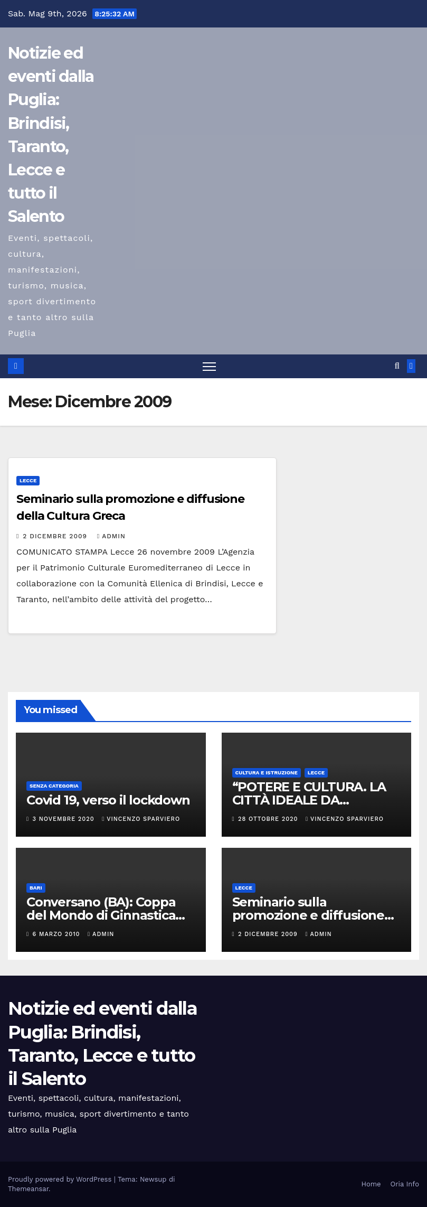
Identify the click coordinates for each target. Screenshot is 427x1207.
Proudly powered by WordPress (61, 1179)
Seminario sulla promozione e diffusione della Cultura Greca (308, 915)
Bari (36, 888)
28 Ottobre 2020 (269, 819)
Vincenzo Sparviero (141, 819)
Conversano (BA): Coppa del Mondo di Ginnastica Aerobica (101, 915)
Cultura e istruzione (266, 772)
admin (111, 536)
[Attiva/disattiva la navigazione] (209, 366)
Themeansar (28, 1189)
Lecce (28, 480)
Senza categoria (54, 786)
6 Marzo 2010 (57, 934)
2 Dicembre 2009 (56, 536)
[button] (397, 366)
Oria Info (405, 1184)
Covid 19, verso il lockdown (108, 800)
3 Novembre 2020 (65, 819)
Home (371, 1184)
